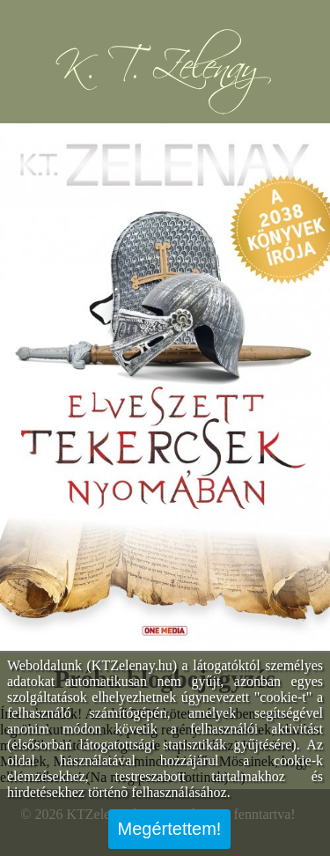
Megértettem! (170, 828)
